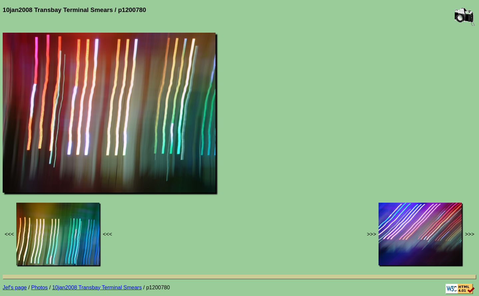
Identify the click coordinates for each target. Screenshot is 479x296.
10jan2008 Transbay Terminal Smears (97, 287)
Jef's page (15, 287)
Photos (39, 287)
